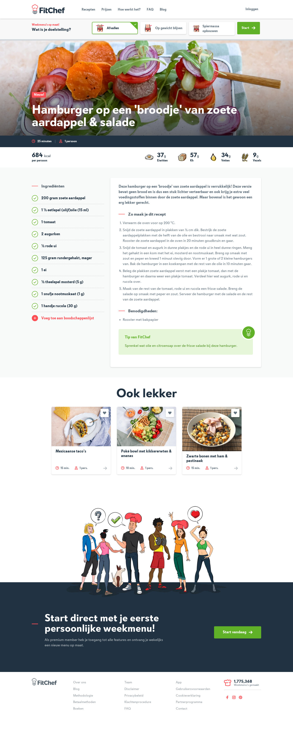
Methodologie (83, 695)
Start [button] (248, 28)
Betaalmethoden (84, 702)
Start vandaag (238, 632)
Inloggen (251, 9)
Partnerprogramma (189, 702)
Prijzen (106, 9)
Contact (181, 708)
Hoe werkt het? (129, 9)
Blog (163, 9)
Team (128, 682)
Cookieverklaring (188, 695)
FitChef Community (48, 9)
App (179, 682)
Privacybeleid (133, 695)
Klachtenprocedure (137, 702)
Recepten (88, 9)
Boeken (78, 708)
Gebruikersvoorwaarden (193, 689)
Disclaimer (131, 689)
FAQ (150, 9)
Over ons (79, 682)
